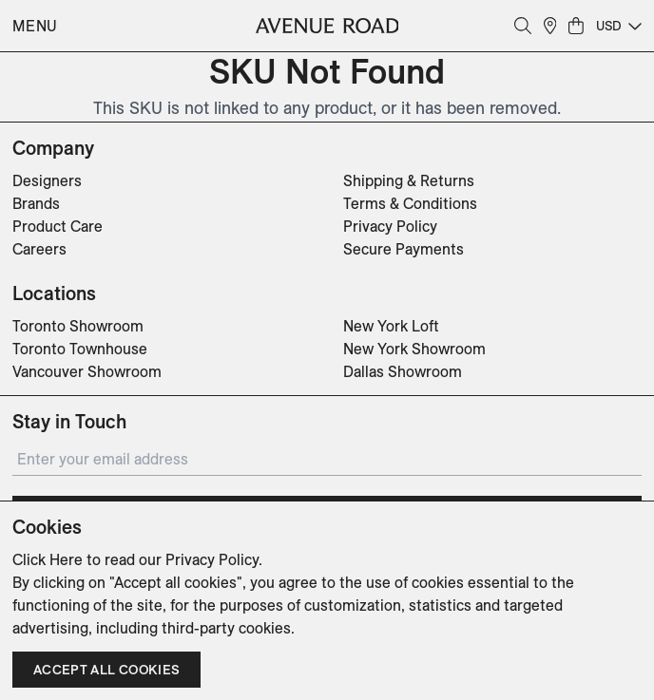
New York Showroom (414, 348)
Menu (35, 25)
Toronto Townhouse (79, 348)
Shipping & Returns (408, 180)
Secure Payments (403, 248)
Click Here (47, 559)
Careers (39, 248)
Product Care (57, 226)
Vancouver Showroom (87, 371)
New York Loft (391, 325)
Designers (47, 180)
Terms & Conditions (410, 203)
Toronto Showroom (78, 325)
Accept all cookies (106, 669)
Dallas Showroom (402, 371)
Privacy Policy (390, 226)
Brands (36, 203)
